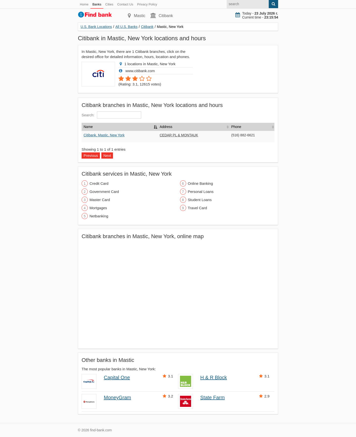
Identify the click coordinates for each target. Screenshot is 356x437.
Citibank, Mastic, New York (104, 135)
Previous (91, 155)
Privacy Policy (147, 4)
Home (84, 4)
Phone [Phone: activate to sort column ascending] (236, 127)
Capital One (117, 377)
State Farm (212, 397)
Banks (96, 4)
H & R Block (213, 377)
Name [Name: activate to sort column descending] (88, 127)
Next (107, 155)
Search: (111, 115)
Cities (109, 4)
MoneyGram (117, 397)
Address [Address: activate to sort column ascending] (166, 127)
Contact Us (125, 4)
